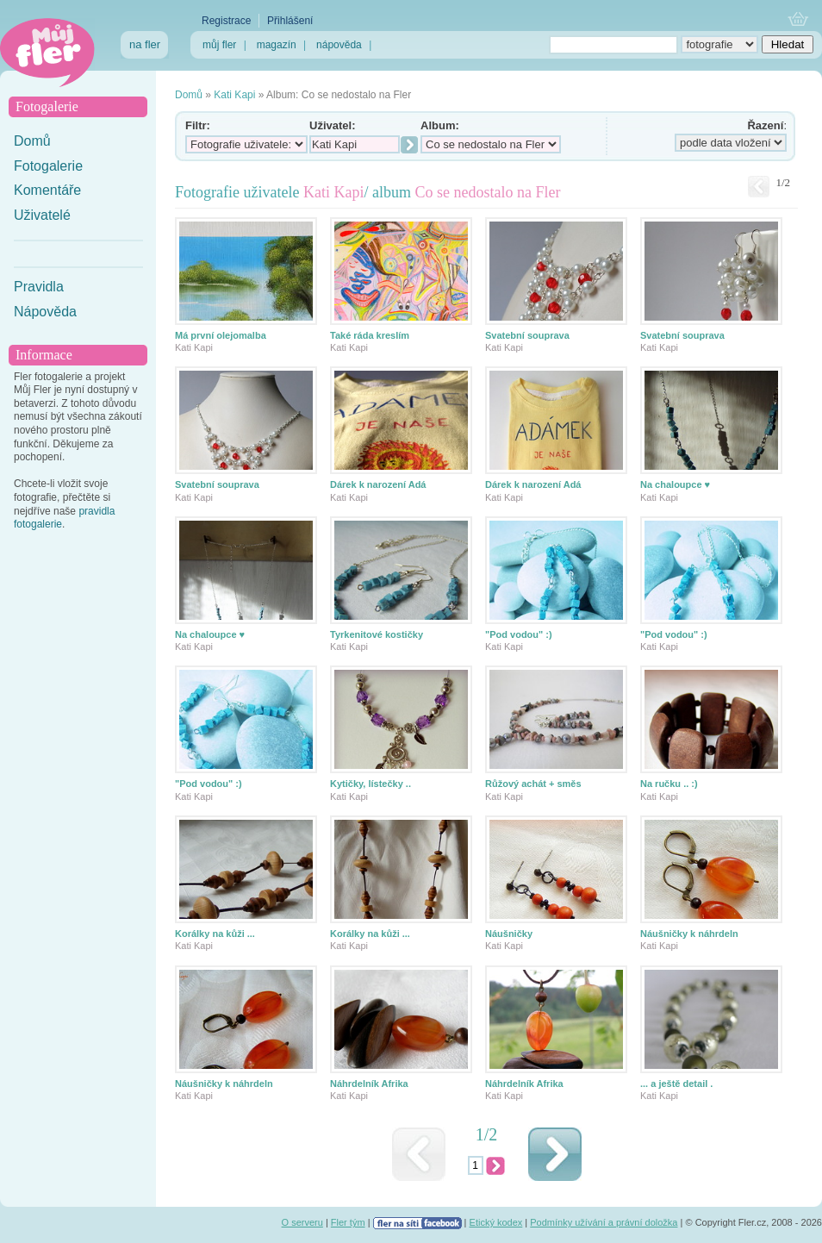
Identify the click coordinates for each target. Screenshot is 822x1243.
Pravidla (39, 286)
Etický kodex (496, 1222)
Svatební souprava (527, 335)
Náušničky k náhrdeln (689, 933)
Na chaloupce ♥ (675, 484)
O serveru (302, 1222)
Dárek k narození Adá (378, 484)
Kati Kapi (234, 95)
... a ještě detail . (676, 1083)
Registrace (226, 21)
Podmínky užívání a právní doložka (603, 1222)
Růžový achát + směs (533, 783)
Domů (32, 141)
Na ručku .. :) (669, 783)
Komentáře (47, 190)
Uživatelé (42, 215)
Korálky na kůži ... (215, 933)
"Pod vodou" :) (518, 634)
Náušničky (508, 933)
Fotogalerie (48, 166)
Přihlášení (290, 21)
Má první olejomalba (220, 335)
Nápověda (45, 311)
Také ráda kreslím (369, 335)
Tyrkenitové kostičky (376, 634)
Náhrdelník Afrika (369, 1083)
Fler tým (348, 1222)
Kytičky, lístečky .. (370, 783)
